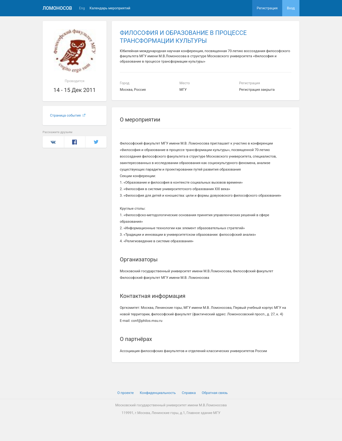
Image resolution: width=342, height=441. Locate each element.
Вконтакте (53, 142)
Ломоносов (57, 8)
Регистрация (267, 8)
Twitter (96, 142)
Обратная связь (215, 393)
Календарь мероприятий (110, 8)
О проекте (125, 393)
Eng (82, 8)
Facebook (74, 142)
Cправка (189, 393)
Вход (291, 8)
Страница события (67, 115)
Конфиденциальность (158, 393)
